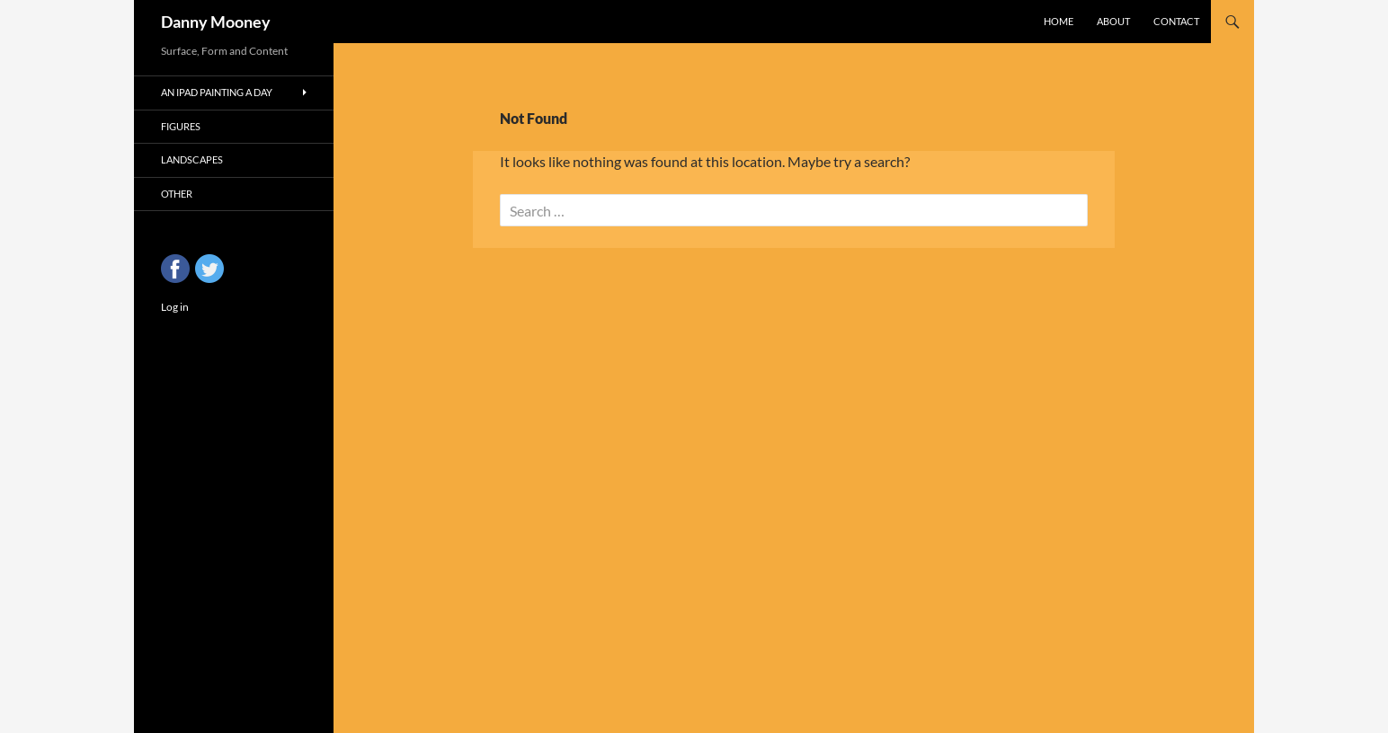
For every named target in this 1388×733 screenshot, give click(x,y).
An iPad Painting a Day (216, 92)
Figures (180, 126)
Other (176, 193)
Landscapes (192, 159)
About (1113, 21)
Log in (175, 307)
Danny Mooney (216, 21)
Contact (1176, 21)
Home (1058, 21)
